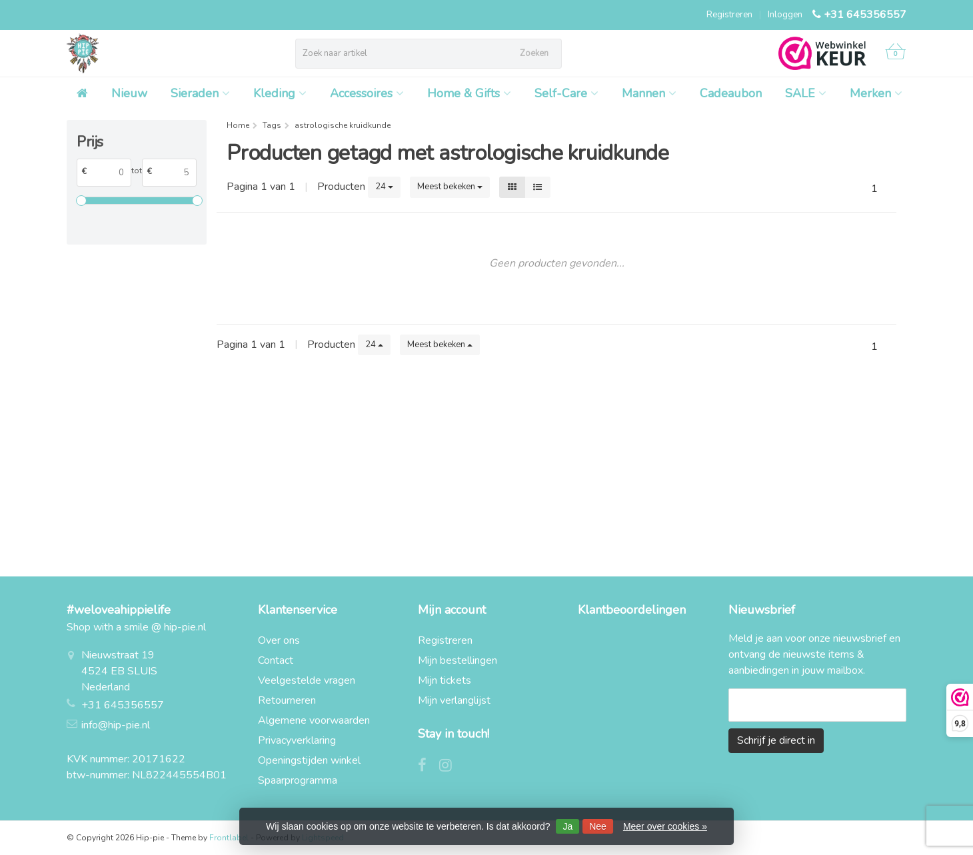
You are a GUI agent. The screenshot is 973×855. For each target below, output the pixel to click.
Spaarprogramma (297, 780)
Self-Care (566, 93)
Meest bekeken (450, 187)
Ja (567, 826)
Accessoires (367, 93)
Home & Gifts (469, 93)
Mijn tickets (444, 680)
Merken (876, 93)
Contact (275, 660)
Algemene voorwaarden (314, 720)
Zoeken (534, 53)
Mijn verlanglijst (454, 700)
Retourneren (287, 700)
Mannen (649, 93)
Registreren (729, 15)
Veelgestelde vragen (306, 680)
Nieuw (129, 93)
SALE (805, 93)
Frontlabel (229, 837)
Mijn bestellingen (457, 660)
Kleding (280, 93)
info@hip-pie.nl (115, 725)
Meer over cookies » (665, 826)
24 (384, 187)
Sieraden (200, 93)
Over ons (279, 640)
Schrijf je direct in (776, 740)
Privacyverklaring (297, 740)
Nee (597, 826)
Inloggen (785, 15)
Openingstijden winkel (309, 760)
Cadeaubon (731, 93)
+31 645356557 (865, 14)
